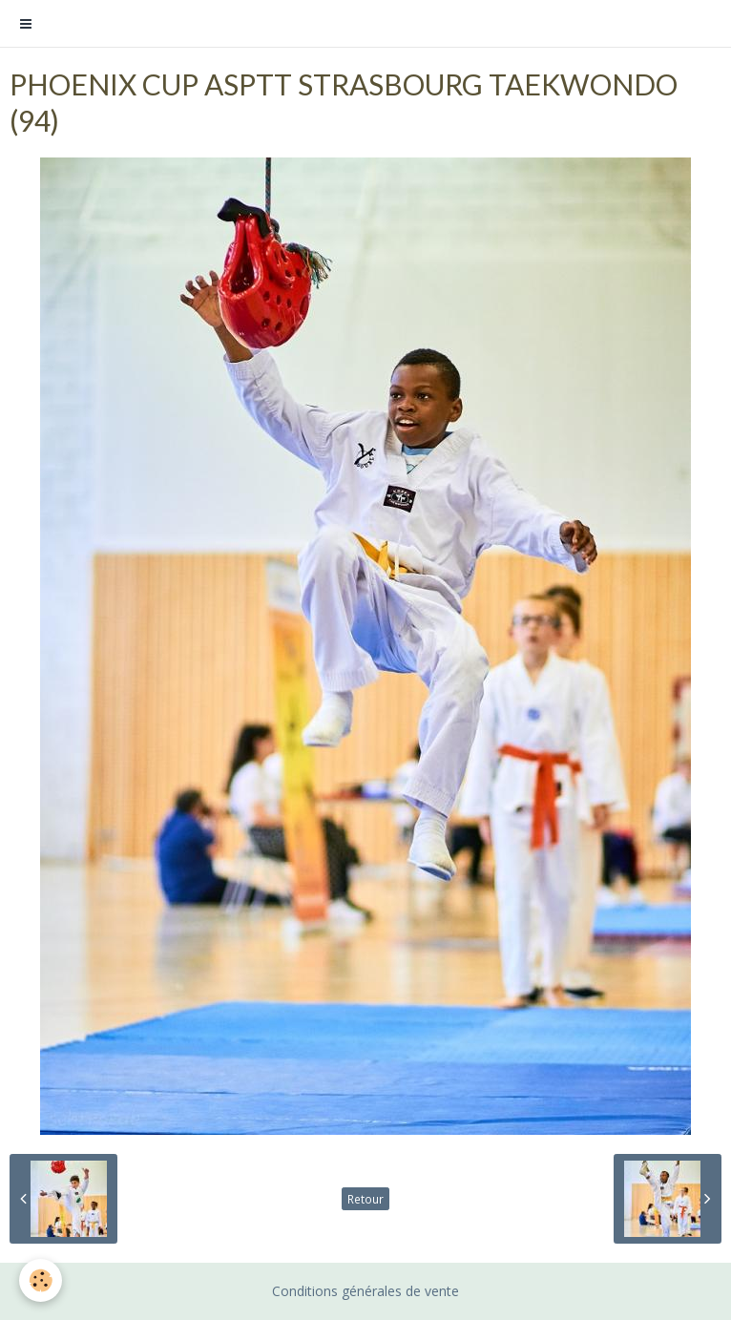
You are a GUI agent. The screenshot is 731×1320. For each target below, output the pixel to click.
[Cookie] (40, 1280)
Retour (365, 1198)
